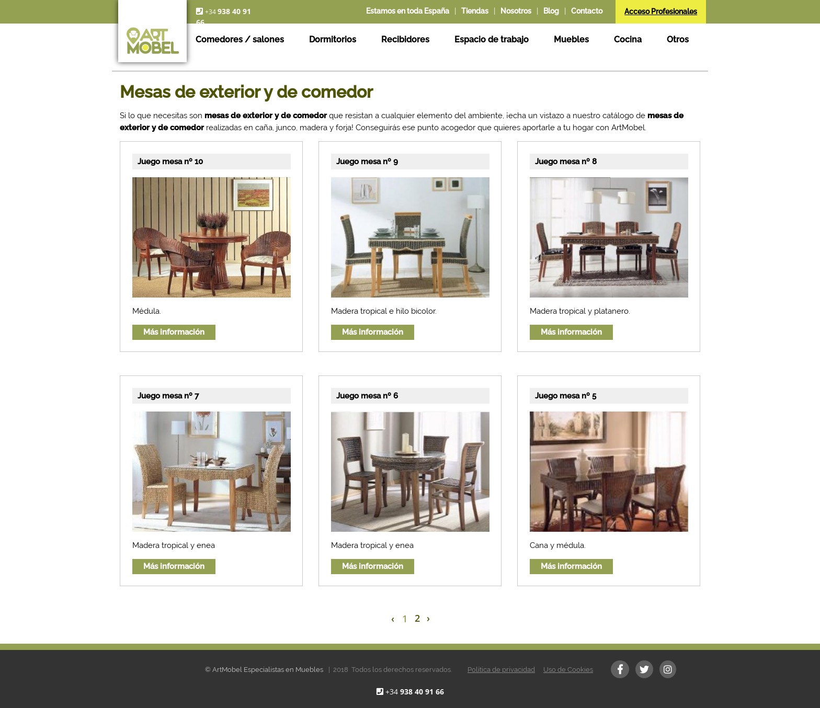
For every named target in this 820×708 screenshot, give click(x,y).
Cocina (628, 39)
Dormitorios (332, 39)
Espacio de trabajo (491, 39)
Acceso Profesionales (660, 11)
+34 (414, 691)
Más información (173, 332)
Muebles (571, 39)
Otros (678, 39)
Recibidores (405, 39)
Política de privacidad (501, 669)
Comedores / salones (240, 39)
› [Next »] (428, 618)
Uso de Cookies (568, 669)
